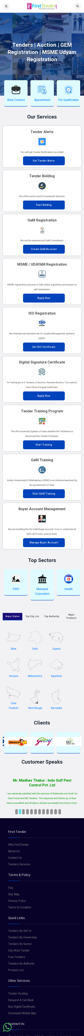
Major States (12, 616)
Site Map (13, 894)
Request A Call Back (21, 1000)
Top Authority (51, 616)
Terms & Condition (19, 907)
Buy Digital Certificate (21, 1007)
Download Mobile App (22, 1013)
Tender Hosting (18, 993)
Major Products (71, 616)
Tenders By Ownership (22, 937)
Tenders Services (19, 864)
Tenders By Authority (21, 963)
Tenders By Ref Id (19, 931)
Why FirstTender (18, 845)
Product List (16, 970)
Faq (10, 888)
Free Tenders (16, 957)
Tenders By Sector (20, 944)
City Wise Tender (19, 950)
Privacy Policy (17, 901)
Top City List (32, 616)
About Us (14, 851)
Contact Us (15, 858)
